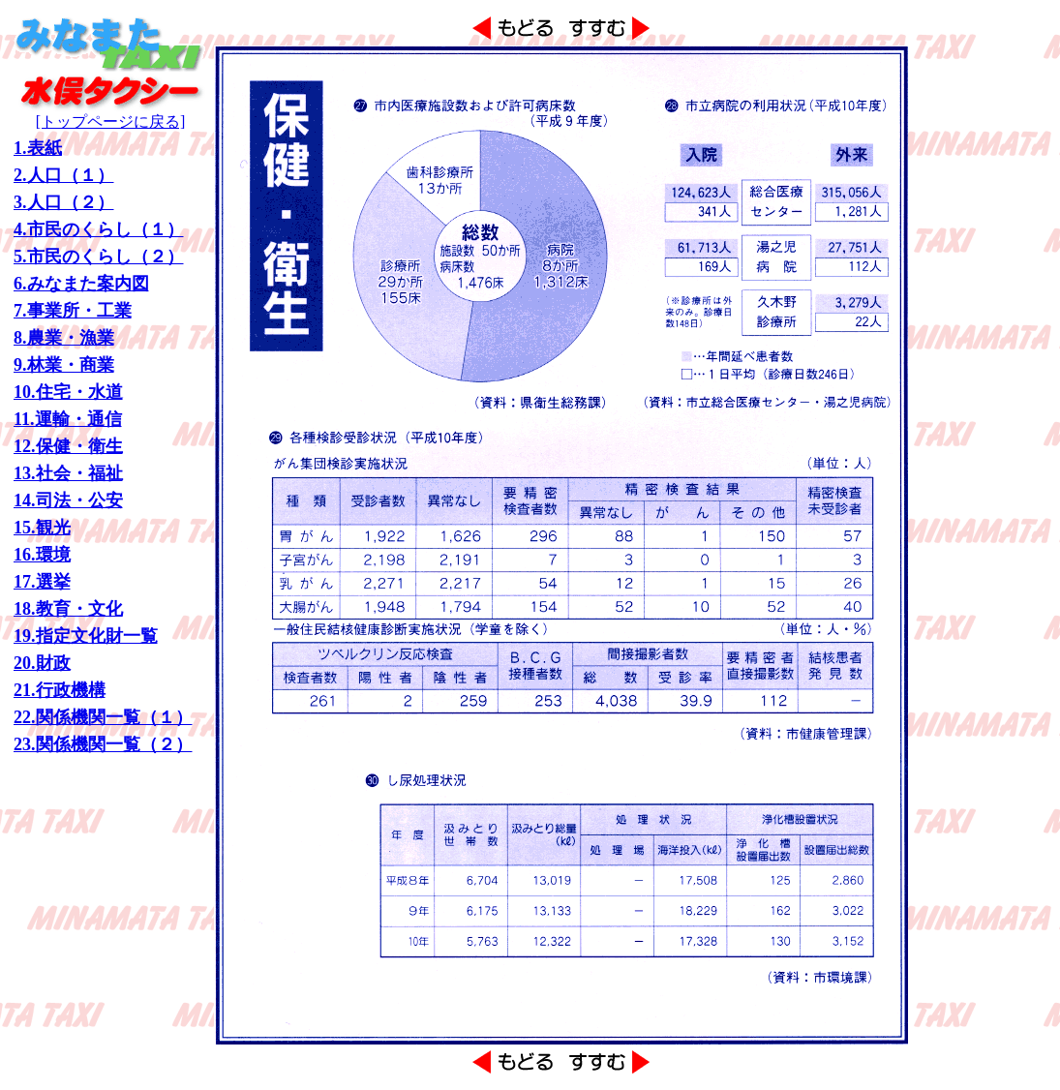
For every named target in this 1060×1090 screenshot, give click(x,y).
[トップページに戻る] (110, 114)
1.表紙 (38, 148)
